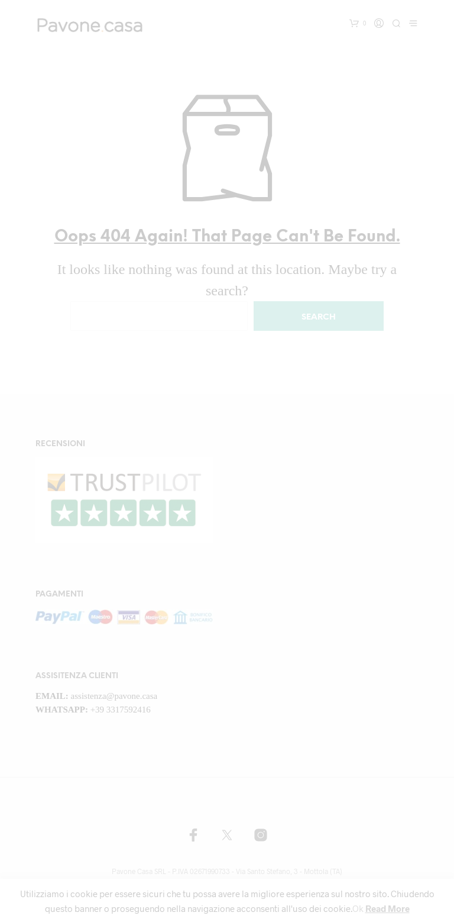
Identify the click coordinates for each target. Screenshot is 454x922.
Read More (387, 908)
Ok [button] (358, 908)
